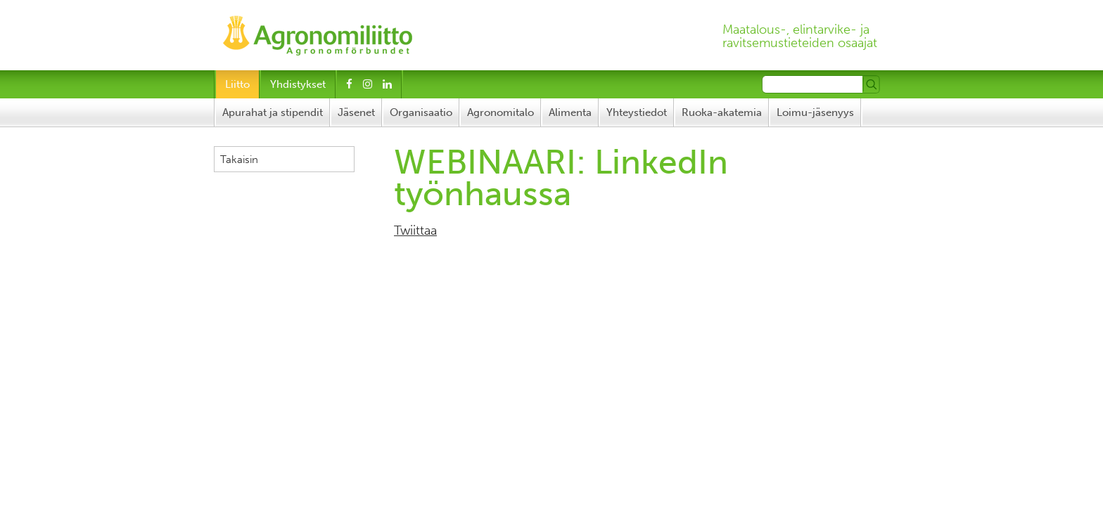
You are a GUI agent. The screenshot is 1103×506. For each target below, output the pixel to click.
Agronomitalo (500, 112)
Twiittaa (415, 230)
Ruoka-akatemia (722, 112)
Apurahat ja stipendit (272, 112)
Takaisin (239, 159)
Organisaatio (421, 112)
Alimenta (570, 112)
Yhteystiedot (636, 112)
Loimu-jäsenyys (815, 112)
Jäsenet (356, 112)
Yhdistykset (298, 84)
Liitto (237, 84)
